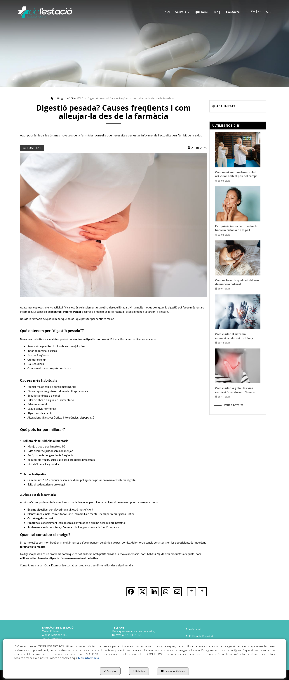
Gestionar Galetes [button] (173, 671)
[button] (44, 12)
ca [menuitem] (253, 11)
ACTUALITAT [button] (32, 148)
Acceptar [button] (110, 671)
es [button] (259, 11)
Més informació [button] (88, 658)
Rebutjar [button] (139, 671)
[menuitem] (167, 12)
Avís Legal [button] (193, 629)
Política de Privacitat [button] (199, 638)
